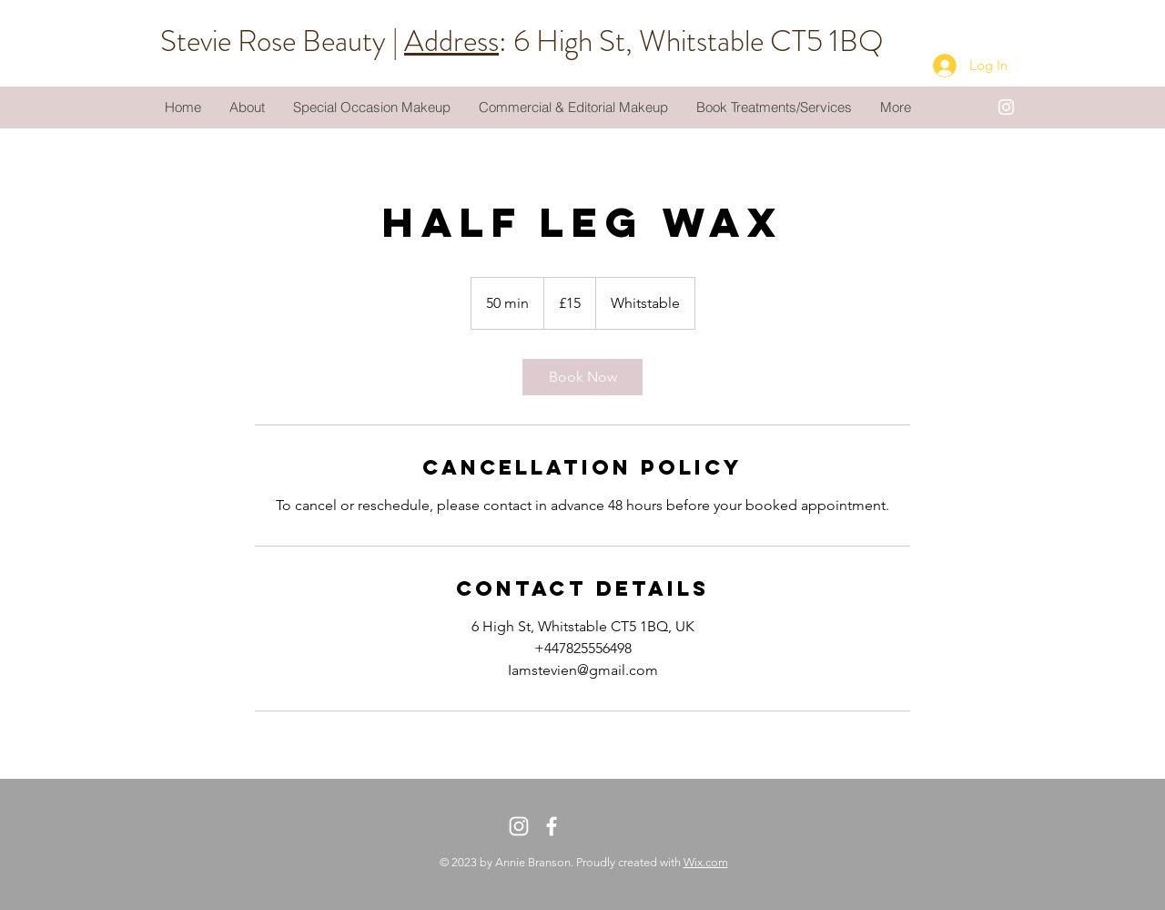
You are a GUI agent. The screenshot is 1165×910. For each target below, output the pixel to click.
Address (451, 41)
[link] (582, 377)
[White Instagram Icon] (1006, 107)
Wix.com (706, 862)
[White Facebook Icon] (551, 826)
